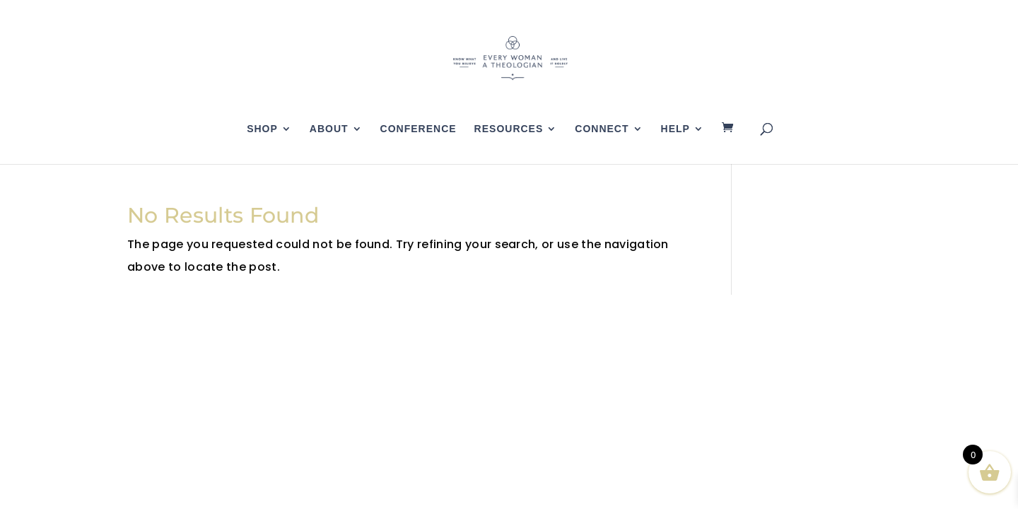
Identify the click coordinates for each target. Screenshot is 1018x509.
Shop (262, 129)
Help (675, 129)
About (329, 129)
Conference (418, 129)
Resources (509, 129)
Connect (601, 129)
